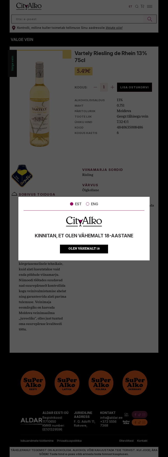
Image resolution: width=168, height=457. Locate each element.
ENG (92, 204)
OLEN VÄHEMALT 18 (84, 248)
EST (76, 204)
